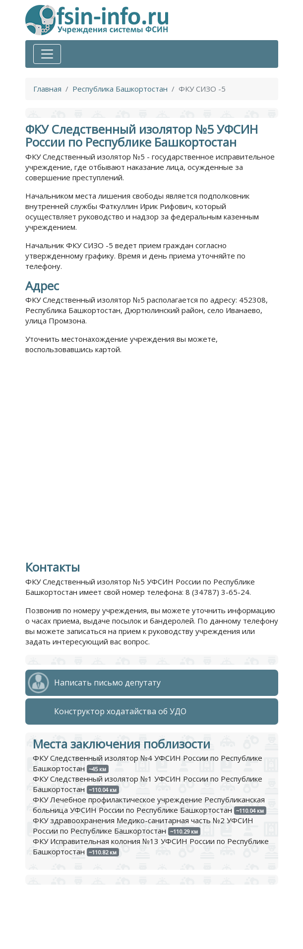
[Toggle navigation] (47, 54)
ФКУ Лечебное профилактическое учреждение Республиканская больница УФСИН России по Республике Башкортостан (149, 804)
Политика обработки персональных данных (104, 926)
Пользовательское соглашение (81, 937)
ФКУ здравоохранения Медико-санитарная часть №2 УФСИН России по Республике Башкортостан (143, 825)
